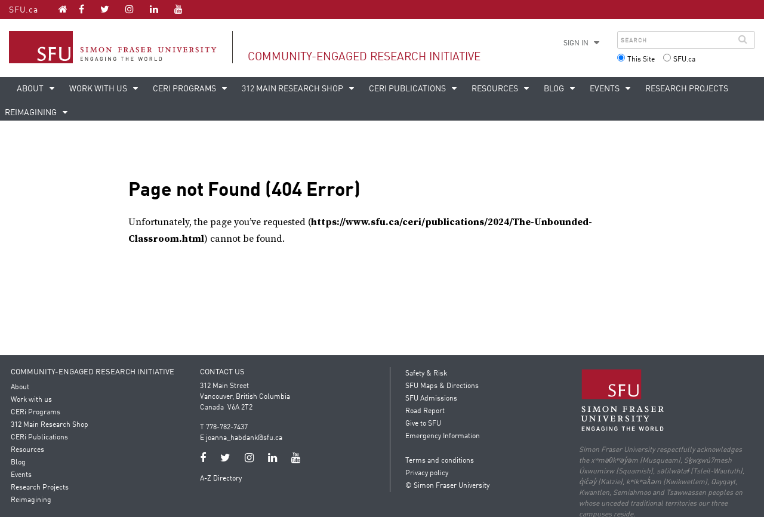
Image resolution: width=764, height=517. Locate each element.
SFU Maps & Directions (442, 386)
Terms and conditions (439, 460)
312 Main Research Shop (293, 89)
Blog (555, 89)
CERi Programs (185, 89)
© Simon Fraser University (447, 486)
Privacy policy (426, 473)
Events (605, 89)
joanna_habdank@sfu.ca (245, 438)
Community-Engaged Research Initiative (364, 57)
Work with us (99, 89)
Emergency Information (442, 436)
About (31, 89)
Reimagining (32, 500)
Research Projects (686, 89)
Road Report (425, 411)
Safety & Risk (426, 373)
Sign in (576, 43)
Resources (496, 89)
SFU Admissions (431, 398)
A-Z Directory (221, 478)
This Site (641, 59)
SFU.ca (23, 10)
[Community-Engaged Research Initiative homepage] (62, 9)
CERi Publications (408, 89)
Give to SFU (423, 423)
